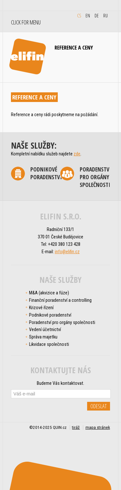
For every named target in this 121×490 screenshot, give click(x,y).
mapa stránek (98, 427)
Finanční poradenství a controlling (60, 300)
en (88, 15)
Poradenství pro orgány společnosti (95, 177)
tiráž (76, 427)
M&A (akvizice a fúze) (49, 292)
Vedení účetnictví (45, 329)
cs (79, 15)
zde (77, 153)
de (97, 15)
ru (105, 15)
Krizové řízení (41, 307)
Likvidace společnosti (49, 344)
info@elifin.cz (67, 251)
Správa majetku (43, 336)
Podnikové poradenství (46, 173)
